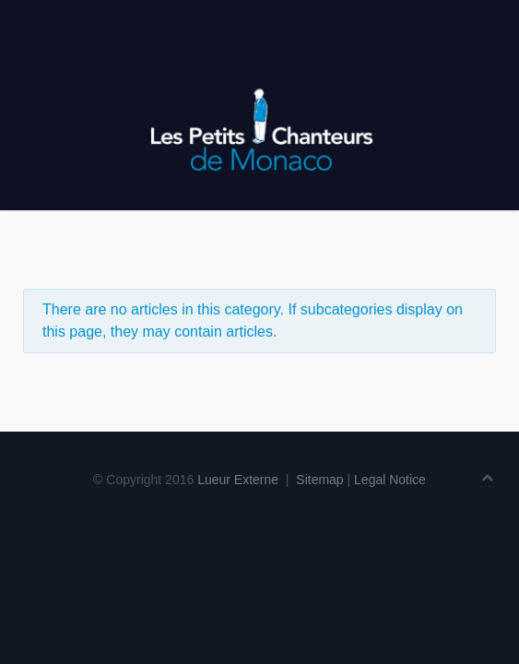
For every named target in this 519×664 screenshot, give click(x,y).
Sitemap (319, 479)
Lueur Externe (237, 479)
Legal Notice (390, 479)
